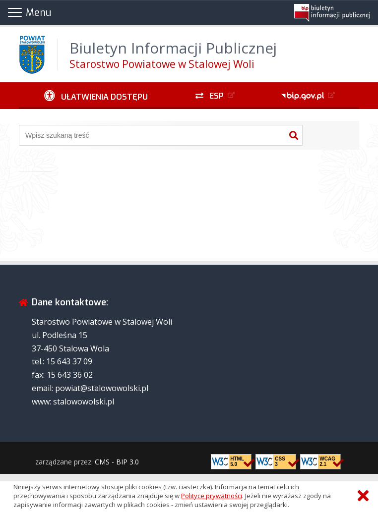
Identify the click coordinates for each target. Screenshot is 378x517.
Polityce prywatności (211, 495)
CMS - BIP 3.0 (117, 461)
